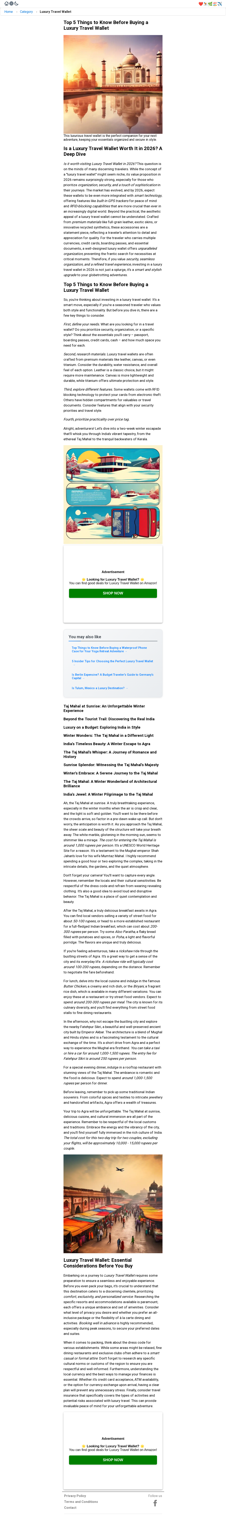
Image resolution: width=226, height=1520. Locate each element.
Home (8, 12)
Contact (70, 1508)
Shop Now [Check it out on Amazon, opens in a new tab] (113, 593)
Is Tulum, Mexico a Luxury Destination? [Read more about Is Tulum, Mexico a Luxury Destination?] (100, 688)
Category (26, 12)
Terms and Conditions (81, 1502)
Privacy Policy (75, 1496)
